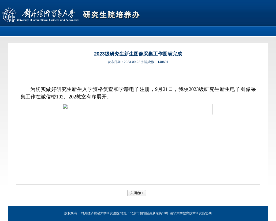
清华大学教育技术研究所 (187, 213)
